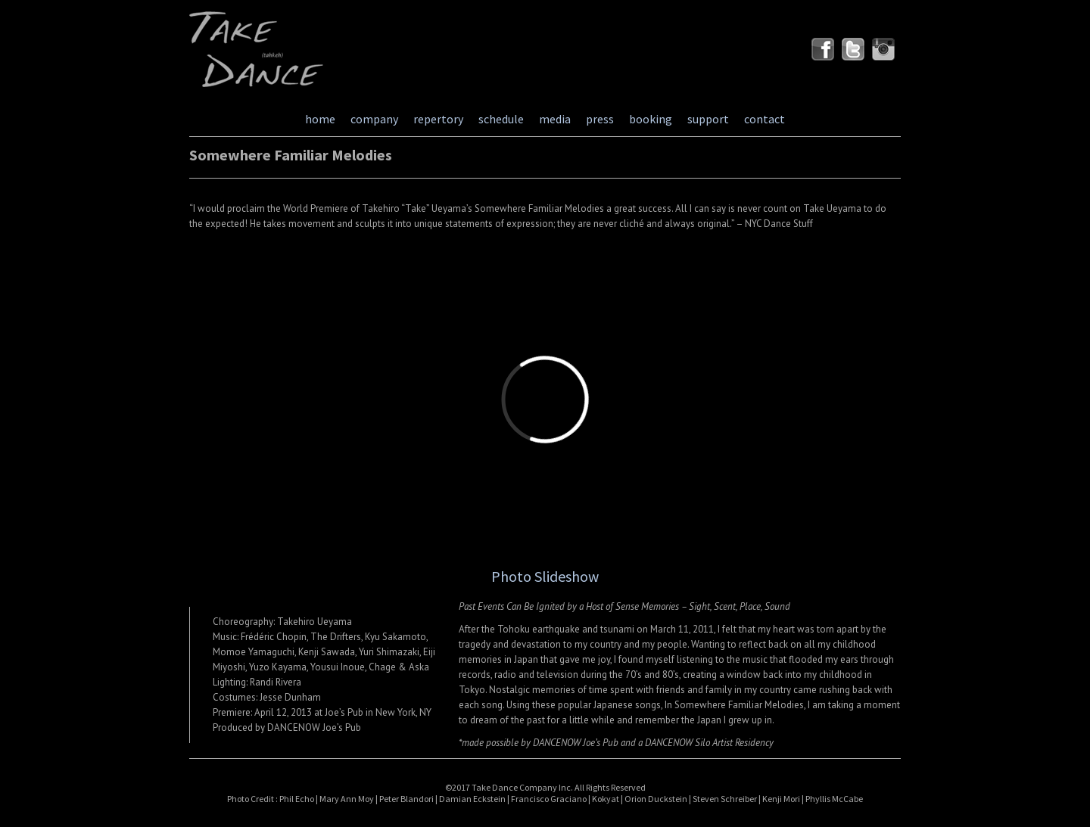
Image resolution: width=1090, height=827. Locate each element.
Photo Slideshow (545, 576)
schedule (501, 118)
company (374, 118)
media (555, 118)
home (320, 118)
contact (764, 118)
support (708, 118)
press (600, 118)
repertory (438, 118)
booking (650, 118)
